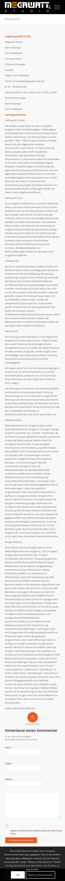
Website (8, 779)
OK (17, 874)
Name (8, 747)
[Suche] (47, 7)
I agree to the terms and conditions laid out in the (36, 832)
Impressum (12, 19)
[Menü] (55, 7)
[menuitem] (47, 7)
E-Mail (8, 763)
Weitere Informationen (40, 874)
